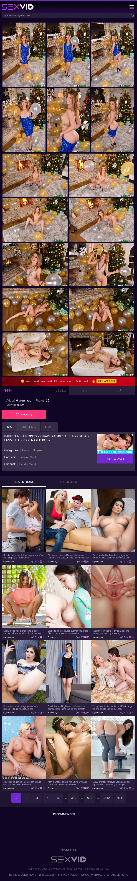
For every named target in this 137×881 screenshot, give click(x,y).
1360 (106, 797)
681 (89, 797)
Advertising (119, 874)
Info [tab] (9, 427)
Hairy (25, 450)
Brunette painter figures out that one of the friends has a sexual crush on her (68, 632)
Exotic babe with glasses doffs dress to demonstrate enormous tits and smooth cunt (66, 707)
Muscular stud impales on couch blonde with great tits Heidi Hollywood (22, 783)
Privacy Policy (68, 874)
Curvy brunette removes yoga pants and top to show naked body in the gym (111, 783)
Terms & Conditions (22, 874)
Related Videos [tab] (68, 482)
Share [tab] (49, 427)
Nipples (37, 450)
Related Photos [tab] (24, 482)
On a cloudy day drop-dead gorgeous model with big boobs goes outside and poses (110, 556)
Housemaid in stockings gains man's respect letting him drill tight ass (20, 707)
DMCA (85, 874)
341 (73, 797)
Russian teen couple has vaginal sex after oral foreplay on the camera (23, 556)
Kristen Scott (29, 457)
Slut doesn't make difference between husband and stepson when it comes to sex (68, 556)
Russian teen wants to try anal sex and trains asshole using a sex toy (110, 632)
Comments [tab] (29, 427)
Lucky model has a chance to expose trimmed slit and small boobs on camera (22, 632)
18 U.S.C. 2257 (47, 874)
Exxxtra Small (27, 464)
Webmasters (100, 874)
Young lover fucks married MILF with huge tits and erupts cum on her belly (112, 707)
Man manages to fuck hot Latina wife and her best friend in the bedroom (67, 783)
